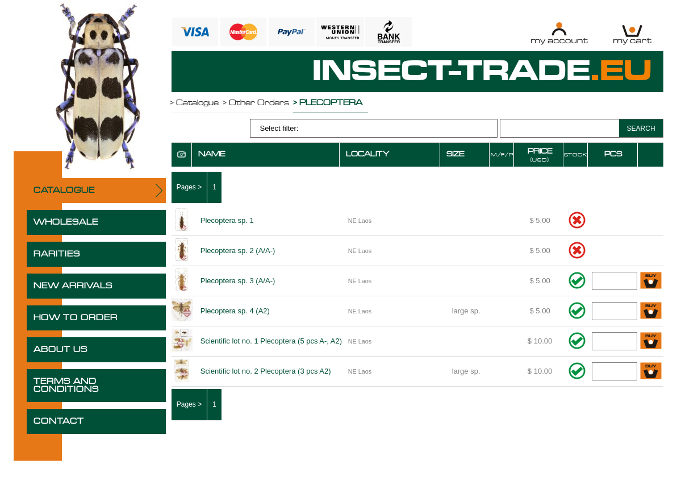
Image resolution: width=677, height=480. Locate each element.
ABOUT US (60, 350)
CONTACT (59, 421)
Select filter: (279, 128)
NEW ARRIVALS (73, 286)
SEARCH (641, 129)
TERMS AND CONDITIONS (66, 386)
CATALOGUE (64, 191)
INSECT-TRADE (482, 71)
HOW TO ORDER (76, 318)
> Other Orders (256, 103)
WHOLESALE (66, 222)
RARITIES (57, 254)
